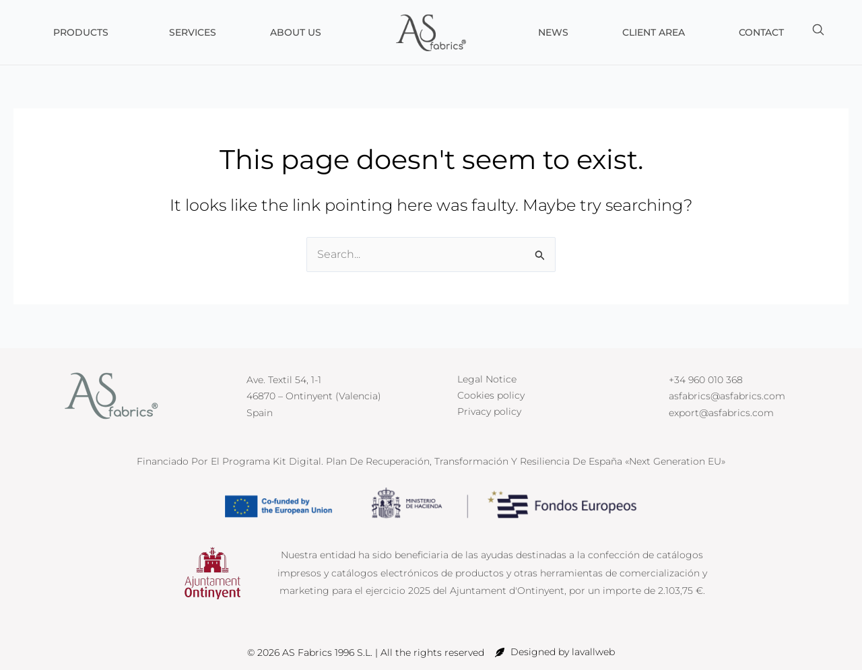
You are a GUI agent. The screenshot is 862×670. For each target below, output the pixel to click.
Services (192, 32)
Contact (761, 32)
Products (84, 32)
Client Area (653, 32)
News (553, 32)
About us (295, 32)
